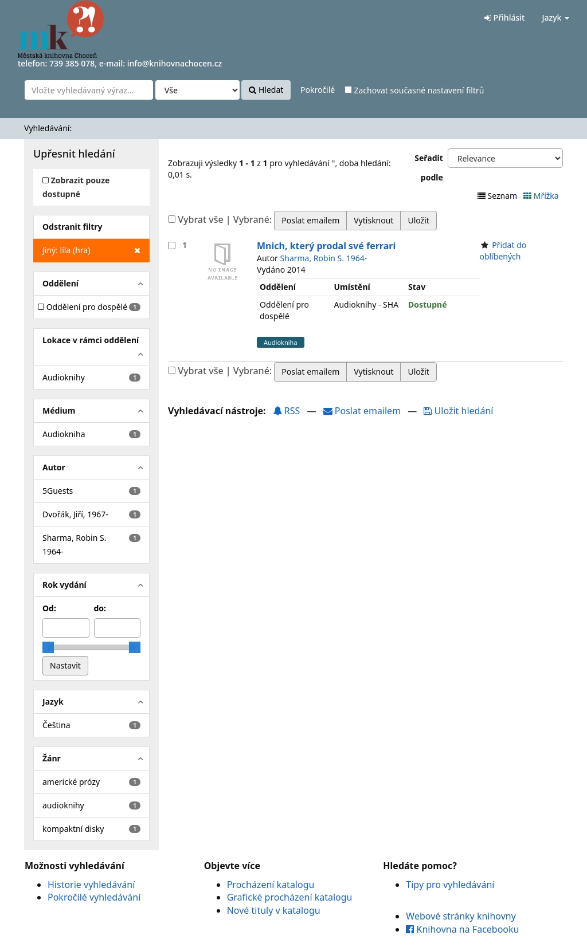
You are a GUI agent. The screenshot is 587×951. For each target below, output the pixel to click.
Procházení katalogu (271, 884)
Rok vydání (64, 584)
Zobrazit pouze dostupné (75, 187)
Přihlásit (504, 17)
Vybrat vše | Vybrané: (225, 219)
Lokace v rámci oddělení (90, 340)
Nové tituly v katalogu (273, 910)
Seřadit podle (428, 167)
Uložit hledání (458, 410)
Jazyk (555, 17)
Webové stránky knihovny (461, 916)
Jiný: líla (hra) (91, 250)
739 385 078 (72, 63)
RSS (286, 410)
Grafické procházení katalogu (290, 897)
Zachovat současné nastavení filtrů (414, 90)
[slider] (48, 647)
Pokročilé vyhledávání (94, 897)
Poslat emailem (363, 410)
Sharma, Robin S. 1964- (323, 258)
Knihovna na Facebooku (462, 929)
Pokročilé (317, 89)
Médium (58, 410)
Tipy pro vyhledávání (450, 884)
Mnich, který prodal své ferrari (326, 245)
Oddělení (60, 283)
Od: (49, 608)
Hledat (266, 89)
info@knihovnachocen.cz (174, 63)
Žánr (51, 758)
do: (100, 608)
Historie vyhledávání (91, 884)
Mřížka (542, 195)
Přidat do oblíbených (503, 250)
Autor (53, 467)
